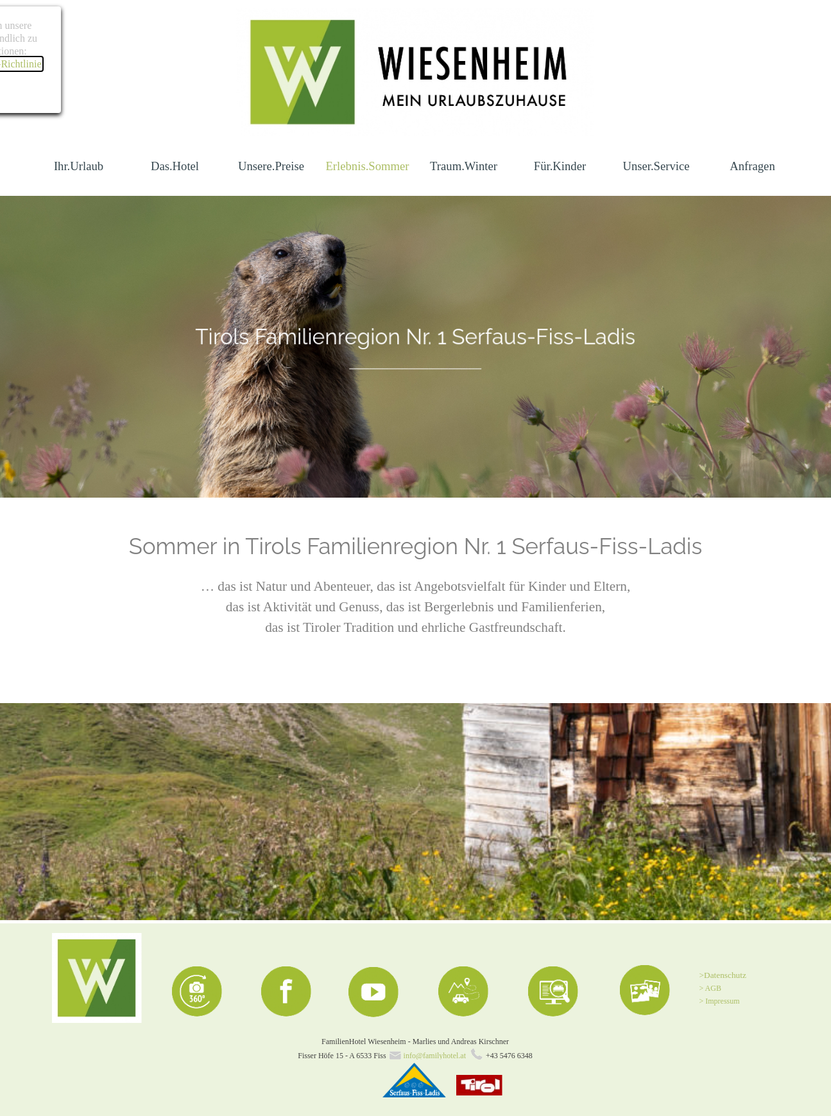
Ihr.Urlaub (78, 166)
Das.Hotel (175, 166)
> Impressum (719, 1001)
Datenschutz (725, 975)
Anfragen (752, 166)
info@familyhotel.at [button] (435, 1055)
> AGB (710, 988)
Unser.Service (655, 166)
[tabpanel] (415, 347)
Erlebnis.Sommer (367, 166)
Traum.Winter (463, 166)
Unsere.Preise (271, 166)
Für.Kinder (560, 166)
